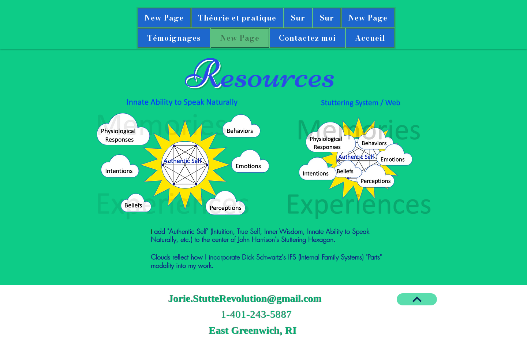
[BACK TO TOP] (417, 299)
